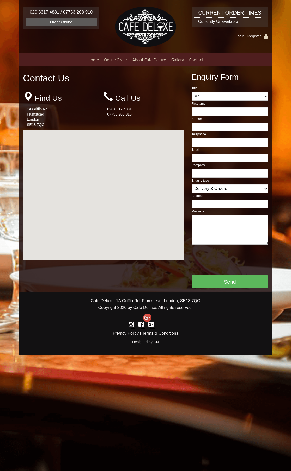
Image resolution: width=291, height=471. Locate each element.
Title (194, 88)
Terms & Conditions (160, 333)
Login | (241, 36)
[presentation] (231, 260)
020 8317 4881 (44, 12)
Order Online (61, 22)
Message (198, 211)
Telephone (199, 134)
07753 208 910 (78, 12)
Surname (198, 119)
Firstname (198, 103)
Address (197, 196)
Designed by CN (145, 342)
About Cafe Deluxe (149, 59)
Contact (196, 59)
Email (195, 149)
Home (93, 59)
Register (254, 36)
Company (198, 165)
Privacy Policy (126, 333)
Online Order (115, 59)
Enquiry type (200, 180)
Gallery (177, 59)
